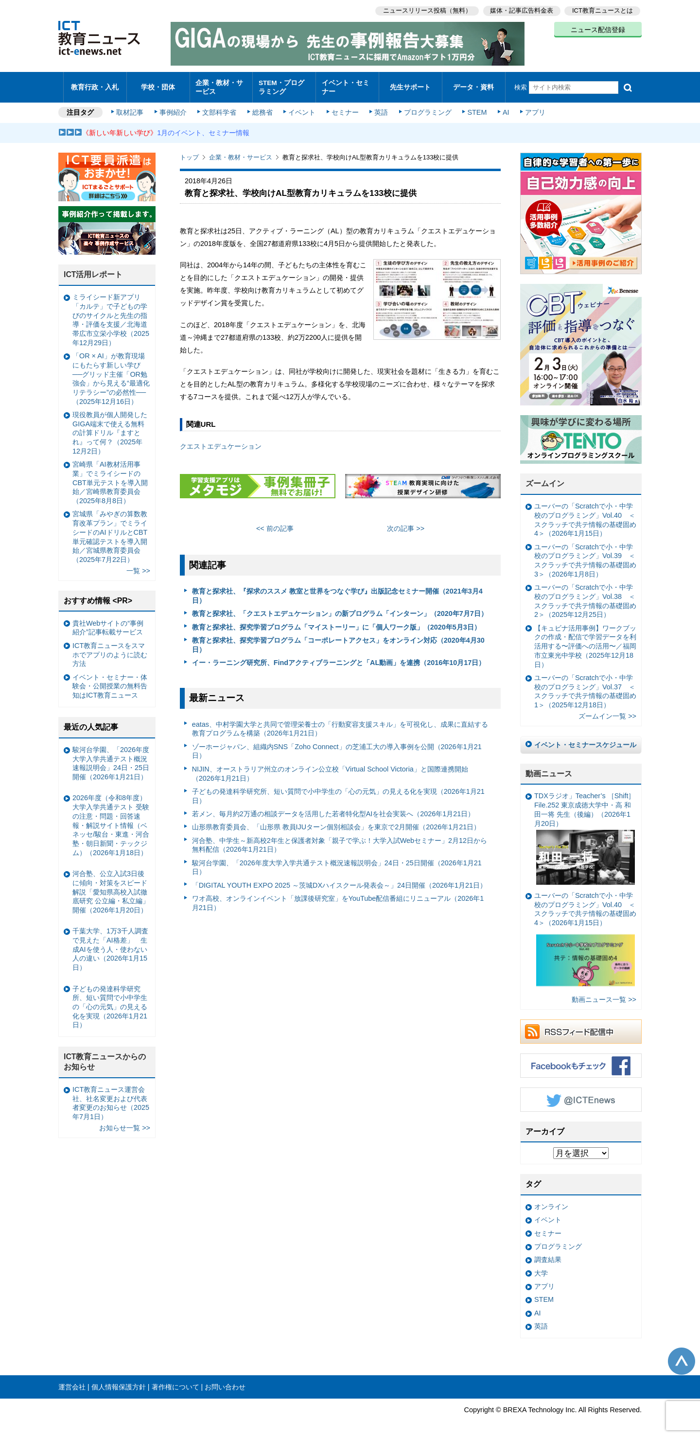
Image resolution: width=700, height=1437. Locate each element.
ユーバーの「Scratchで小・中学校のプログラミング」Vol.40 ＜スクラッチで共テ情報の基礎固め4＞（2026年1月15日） (585, 515)
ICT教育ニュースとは (602, 10)
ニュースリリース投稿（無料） (426, 10)
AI (503, 108)
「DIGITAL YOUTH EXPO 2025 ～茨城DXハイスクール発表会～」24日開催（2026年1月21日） (339, 880)
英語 (380, 108)
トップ (189, 153)
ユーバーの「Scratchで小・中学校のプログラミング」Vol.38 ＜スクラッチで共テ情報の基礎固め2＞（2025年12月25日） (585, 596)
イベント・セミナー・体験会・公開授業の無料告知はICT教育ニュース (109, 681)
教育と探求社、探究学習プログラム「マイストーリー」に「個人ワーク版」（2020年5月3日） (336, 622)
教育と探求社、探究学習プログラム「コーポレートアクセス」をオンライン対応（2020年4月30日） (338, 640)
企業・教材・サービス (218, 84)
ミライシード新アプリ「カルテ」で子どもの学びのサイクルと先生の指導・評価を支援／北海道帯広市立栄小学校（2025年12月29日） (110, 315)
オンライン (551, 1202)
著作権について (175, 1382)
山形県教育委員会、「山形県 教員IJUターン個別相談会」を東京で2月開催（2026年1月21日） (336, 822)
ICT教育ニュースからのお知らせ (105, 1057)
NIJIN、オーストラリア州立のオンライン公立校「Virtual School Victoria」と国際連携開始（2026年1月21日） (330, 768)
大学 (541, 1268)
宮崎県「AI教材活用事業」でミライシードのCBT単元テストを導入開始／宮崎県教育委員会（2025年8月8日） (110, 478)
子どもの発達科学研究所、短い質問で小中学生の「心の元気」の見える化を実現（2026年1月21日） (338, 791)
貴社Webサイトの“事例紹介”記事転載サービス (107, 622)
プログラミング (426, 108)
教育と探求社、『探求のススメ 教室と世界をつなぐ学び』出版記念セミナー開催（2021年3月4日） (337, 591)
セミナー (344, 108)
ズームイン (544, 479)
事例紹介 (174, 108)
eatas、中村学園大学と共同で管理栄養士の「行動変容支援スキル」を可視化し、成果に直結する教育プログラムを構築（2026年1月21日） (340, 724)
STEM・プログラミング (284, 84)
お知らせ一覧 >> (124, 1123)
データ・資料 (473, 84)
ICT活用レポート (93, 270)
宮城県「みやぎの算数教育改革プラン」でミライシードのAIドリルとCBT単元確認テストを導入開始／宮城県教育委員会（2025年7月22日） (109, 532)
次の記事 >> (405, 523)
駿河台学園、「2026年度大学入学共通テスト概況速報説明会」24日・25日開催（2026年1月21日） (337, 862)
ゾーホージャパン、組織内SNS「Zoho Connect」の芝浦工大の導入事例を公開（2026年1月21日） (337, 746)
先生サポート (410, 84)
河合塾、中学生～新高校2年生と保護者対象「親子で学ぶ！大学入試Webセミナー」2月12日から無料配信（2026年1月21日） (339, 840)
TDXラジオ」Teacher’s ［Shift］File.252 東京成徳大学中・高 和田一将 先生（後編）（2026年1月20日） (584, 834)
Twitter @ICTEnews (581, 1095)
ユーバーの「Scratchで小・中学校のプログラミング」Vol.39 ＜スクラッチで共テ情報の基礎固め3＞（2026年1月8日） (585, 555)
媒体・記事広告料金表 (521, 10)
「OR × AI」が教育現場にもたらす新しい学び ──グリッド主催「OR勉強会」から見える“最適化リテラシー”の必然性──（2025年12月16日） (111, 374)
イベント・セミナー (344, 84)
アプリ (532, 108)
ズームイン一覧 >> (607, 712)
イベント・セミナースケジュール (585, 740)
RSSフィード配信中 (581, 1027)
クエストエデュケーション (221, 441)
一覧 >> (138, 566)
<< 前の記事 (275, 523)
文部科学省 (220, 108)
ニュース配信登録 (598, 29)
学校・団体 (158, 84)
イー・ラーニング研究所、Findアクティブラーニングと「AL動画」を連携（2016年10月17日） (339, 658)
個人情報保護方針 (118, 1382)
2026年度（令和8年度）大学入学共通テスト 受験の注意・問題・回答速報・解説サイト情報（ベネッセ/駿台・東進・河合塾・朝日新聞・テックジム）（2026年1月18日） (110, 820)
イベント (301, 108)
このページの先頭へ (681, 1356)
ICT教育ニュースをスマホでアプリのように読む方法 (109, 650)
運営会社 (72, 1382)
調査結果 (547, 1255)
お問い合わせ (225, 1382)
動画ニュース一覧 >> (604, 995)
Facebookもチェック (581, 1061)
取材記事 (131, 108)
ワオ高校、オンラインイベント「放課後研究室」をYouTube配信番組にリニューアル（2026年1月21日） (338, 898)
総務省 (262, 108)
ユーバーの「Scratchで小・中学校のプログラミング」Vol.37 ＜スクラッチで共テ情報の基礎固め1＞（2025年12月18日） (585, 686)
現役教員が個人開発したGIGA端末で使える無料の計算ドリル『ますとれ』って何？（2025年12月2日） (109, 428)
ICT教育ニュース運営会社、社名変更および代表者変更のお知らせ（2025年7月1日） (110, 1098)
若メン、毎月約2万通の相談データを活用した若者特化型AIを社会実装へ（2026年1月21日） (333, 809)
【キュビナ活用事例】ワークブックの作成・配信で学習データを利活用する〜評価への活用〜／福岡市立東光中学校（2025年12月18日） (585, 641)
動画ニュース (548, 769)
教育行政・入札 (95, 84)
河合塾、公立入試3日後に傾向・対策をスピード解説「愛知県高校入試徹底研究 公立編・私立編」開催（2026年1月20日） (110, 887)
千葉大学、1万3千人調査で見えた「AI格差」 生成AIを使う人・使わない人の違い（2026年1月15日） (110, 945)
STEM (475, 108)
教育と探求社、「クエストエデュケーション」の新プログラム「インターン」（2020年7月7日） (340, 609)
